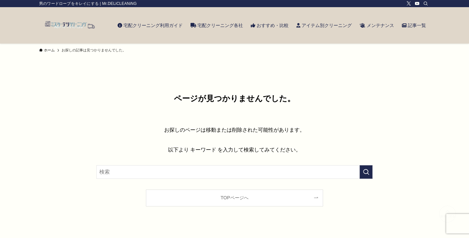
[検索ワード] (234, 172)
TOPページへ (234, 197)
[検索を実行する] (366, 172)
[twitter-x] (409, 3)
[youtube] (417, 3)
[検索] (425, 3)
